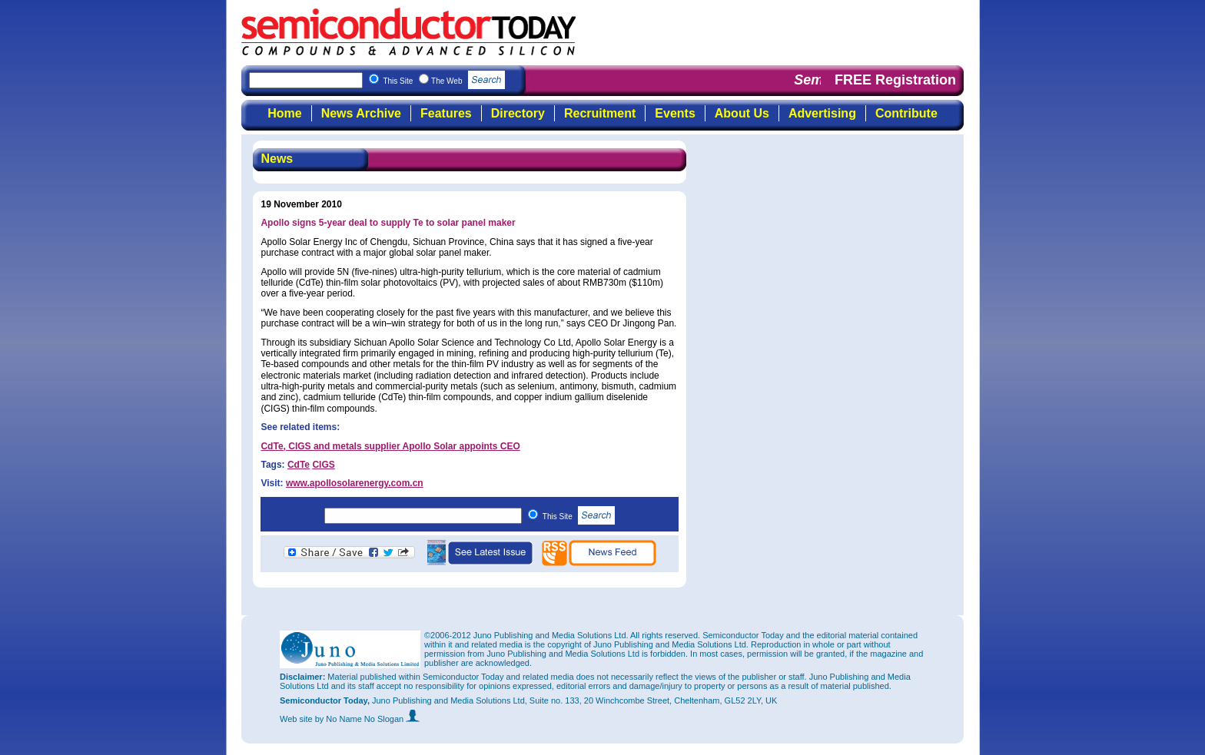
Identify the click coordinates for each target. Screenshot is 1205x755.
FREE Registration (895, 80)
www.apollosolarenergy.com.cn (354, 483)
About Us (742, 113)
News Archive (361, 113)
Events (675, 113)
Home (284, 113)
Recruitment (600, 113)
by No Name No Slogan (367, 719)
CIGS (323, 464)
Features (446, 113)
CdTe (298, 464)
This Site (579, 516)
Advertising (822, 113)
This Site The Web (444, 81)
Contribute (906, 113)
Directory (518, 113)
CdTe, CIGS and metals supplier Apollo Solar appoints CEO (390, 446)
